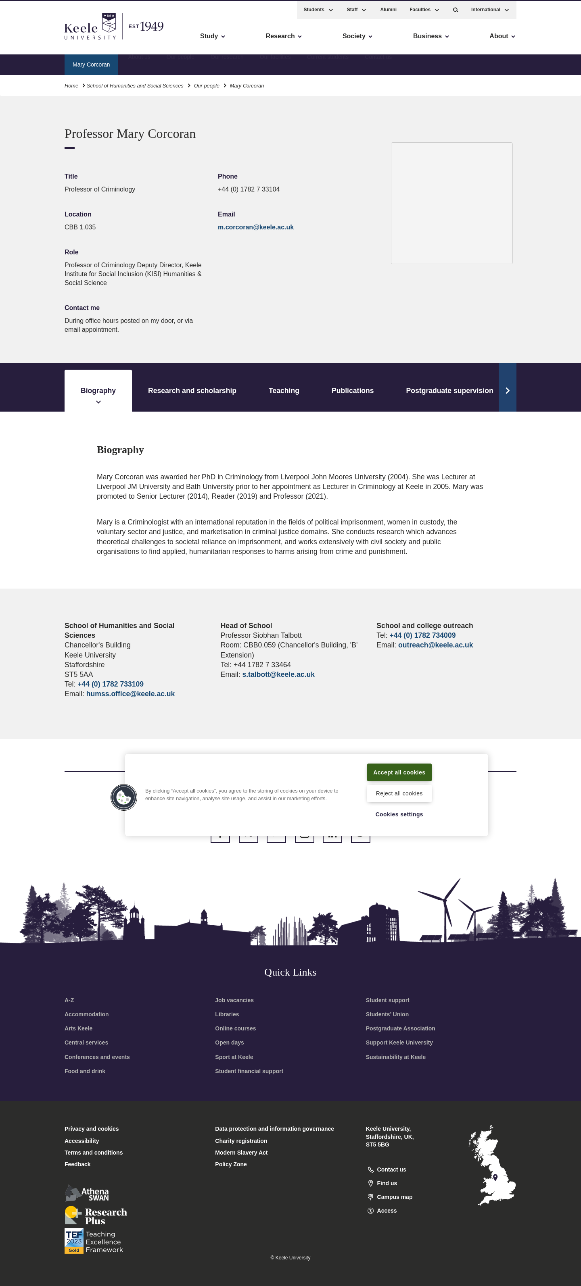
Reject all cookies (399, 793)
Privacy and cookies (92, 1129)
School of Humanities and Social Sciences (135, 84)
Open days (229, 1042)
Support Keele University (399, 1042)
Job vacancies (234, 1000)
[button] (456, 8)
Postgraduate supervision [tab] (449, 391)
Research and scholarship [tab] (192, 391)
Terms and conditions (94, 1152)
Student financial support (249, 1071)
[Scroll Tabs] (507, 387)
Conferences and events (97, 1057)
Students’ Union (387, 1014)
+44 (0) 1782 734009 (423, 635)
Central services (86, 1042)
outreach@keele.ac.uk (435, 645)
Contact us (378, 62)
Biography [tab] (98, 397)
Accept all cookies (400, 771)
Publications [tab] (353, 391)
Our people (180, 62)
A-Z (69, 1000)
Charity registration (241, 1141)
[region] (306, 794)
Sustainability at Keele (396, 1057)
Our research (227, 62)
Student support (388, 1000)
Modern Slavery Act (241, 1152)
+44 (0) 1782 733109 (110, 684)
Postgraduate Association (400, 1028)
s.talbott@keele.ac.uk (278, 674)
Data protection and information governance (274, 1129)
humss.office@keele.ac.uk (130, 694)
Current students (328, 62)
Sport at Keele (234, 1057)
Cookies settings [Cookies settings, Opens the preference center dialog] (399, 814)
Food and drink (85, 1071)
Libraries (227, 1014)
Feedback (78, 1164)
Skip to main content (43, 40)
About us (139, 62)
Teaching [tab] (284, 391)
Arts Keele (78, 1028)
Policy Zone (231, 1164)
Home (71, 84)
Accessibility (30, 40)
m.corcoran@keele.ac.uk (256, 227)
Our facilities (275, 62)
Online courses (235, 1028)
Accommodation (87, 1014)
